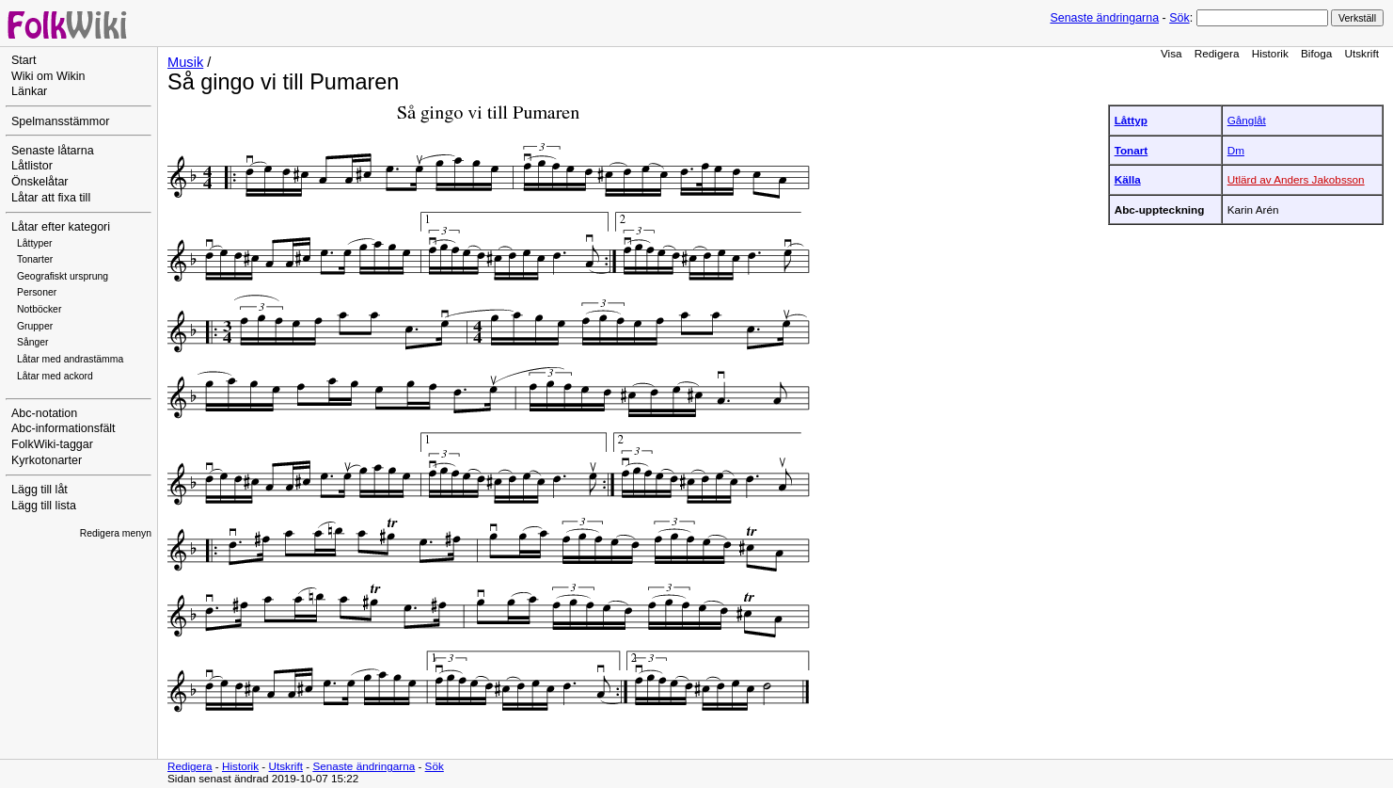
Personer (36, 292)
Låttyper (35, 243)
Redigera (1217, 53)
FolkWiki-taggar (52, 444)
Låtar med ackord (55, 376)
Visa (1171, 53)
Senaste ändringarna (1104, 17)
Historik (1270, 53)
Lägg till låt (39, 489)
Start (23, 60)
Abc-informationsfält (63, 428)
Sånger (33, 342)
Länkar (29, 91)
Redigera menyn (115, 533)
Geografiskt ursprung (62, 276)
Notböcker (39, 309)
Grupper (35, 326)
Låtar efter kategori (60, 226)
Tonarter (35, 259)
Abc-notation (44, 413)
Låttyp (1131, 120)
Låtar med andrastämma (70, 359)
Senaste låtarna (52, 150)
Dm (1235, 150)
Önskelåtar (40, 181)
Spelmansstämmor (60, 121)
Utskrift (1362, 53)
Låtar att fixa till (50, 197)
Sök (1179, 17)
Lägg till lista (43, 505)
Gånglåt (1246, 120)
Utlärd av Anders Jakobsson (1296, 179)
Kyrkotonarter (46, 460)
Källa (1128, 179)
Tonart (1131, 150)
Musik (185, 62)
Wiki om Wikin (48, 76)
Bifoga (1316, 53)
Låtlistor (32, 165)
